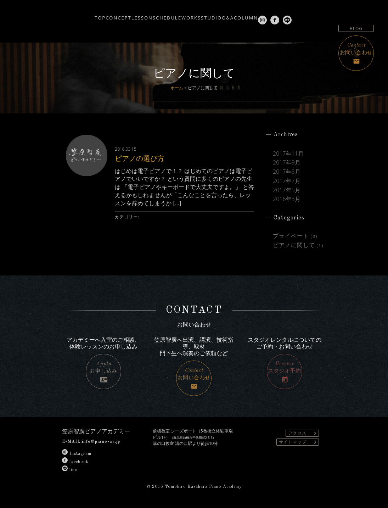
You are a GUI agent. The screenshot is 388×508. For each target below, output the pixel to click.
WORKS (187, 15)
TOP (54, 15)
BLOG (356, 29)
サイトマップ (299, 442)
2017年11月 (288, 153)
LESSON (117, 15)
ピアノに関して (294, 246)
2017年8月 (286, 171)
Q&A (246, 15)
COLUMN (274, 15)
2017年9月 (286, 162)
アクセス (303, 433)
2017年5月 (286, 190)
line (69, 470)
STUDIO (218, 15)
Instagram (76, 454)
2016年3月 (286, 199)
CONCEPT (83, 15)
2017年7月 (286, 181)
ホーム (176, 88)
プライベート (291, 236)
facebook (75, 462)
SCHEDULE (153, 15)
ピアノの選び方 (145, 157)
